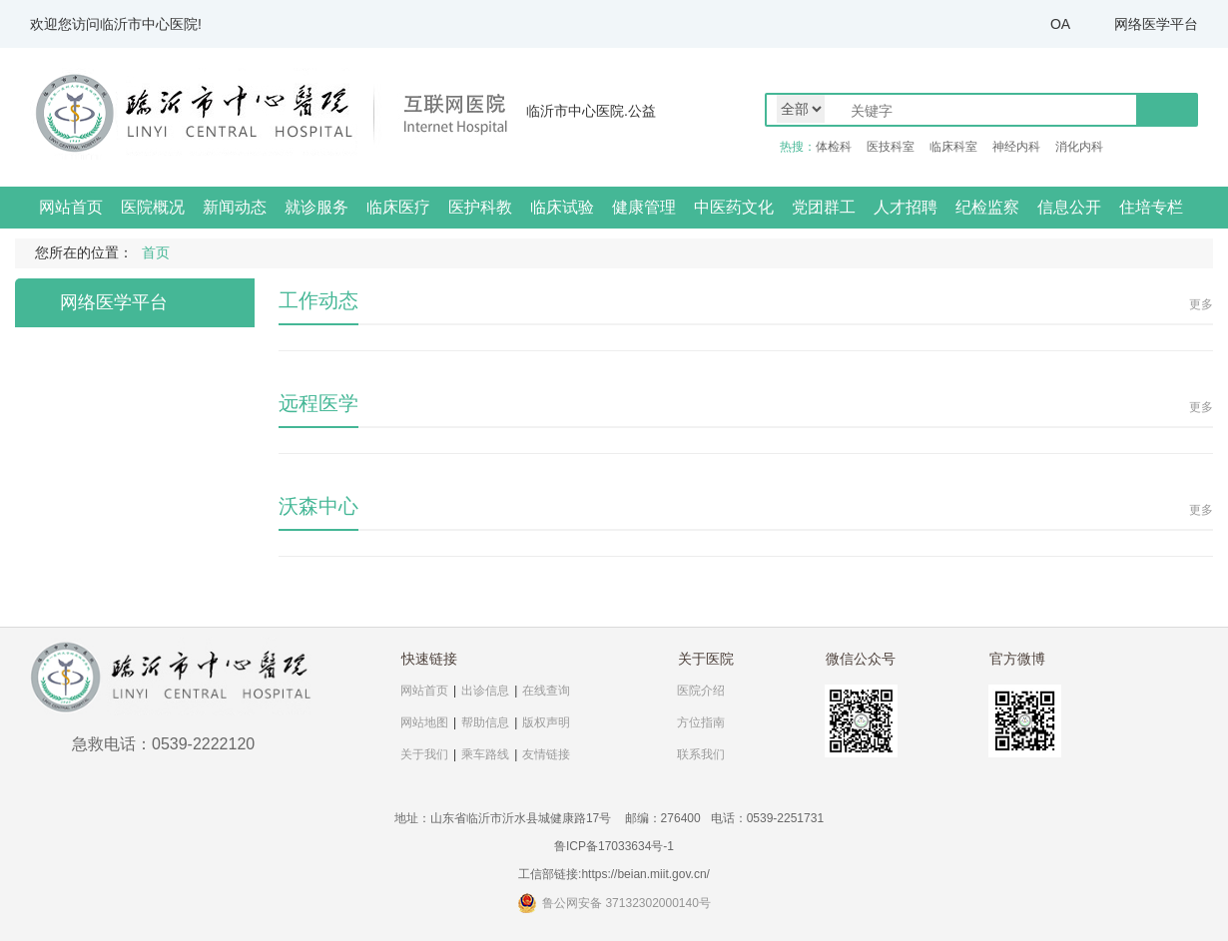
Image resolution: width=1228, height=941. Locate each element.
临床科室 (953, 147)
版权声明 (546, 722)
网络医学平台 (1156, 24)
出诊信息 (485, 691)
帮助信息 (485, 722)
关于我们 (424, 754)
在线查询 (546, 691)
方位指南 (701, 722)
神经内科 (1016, 147)
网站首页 (71, 207)
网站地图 (424, 722)
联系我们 (701, 754)
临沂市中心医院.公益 (591, 111)
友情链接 (546, 754)
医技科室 (891, 147)
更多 (1201, 304)
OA (1060, 24)
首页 (156, 252)
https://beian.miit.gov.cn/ (645, 874)
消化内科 (1079, 147)
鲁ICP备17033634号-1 (614, 846)
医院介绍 (701, 691)
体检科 (834, 147)
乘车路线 (485, 754)
